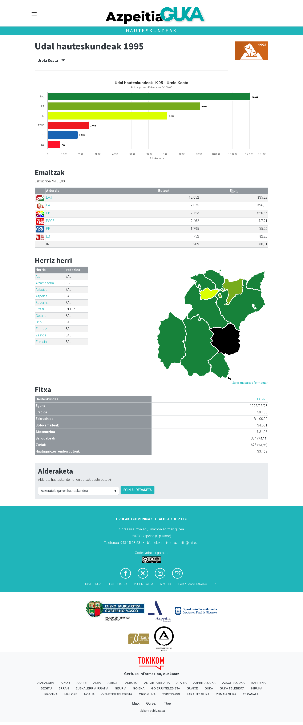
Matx (136, 703)
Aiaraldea (45, 682)
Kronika (51, 694)
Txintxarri (171, 694)
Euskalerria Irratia (92, 688)
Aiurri (81, 682)
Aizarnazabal (45, 283)
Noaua (89, 694)
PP (48, 229)
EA (48, 205)
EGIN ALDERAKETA (137, 490)
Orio (39, 322)
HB (48, 213)
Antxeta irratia (157, 682)
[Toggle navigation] (34, 14)
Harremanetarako (192, 584)
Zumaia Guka (226, 694)
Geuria (120, 688)
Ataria (181, 682)
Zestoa (41, 335)
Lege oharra (117, 584)
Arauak (165, 584)
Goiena (138, 688)
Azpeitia (41, 296)
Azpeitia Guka (204, 682)
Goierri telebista (165, 688)
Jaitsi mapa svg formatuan (250, 382)
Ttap (167, 703)
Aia (38, 277)
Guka (209, 688)
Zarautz (41, 329)
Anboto (131, 682)
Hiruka (256, 688)
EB (48, 236)
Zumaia (41, 342)
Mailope (70, 694)
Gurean (151, 703)
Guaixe (192, 688)
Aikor (65, 682)
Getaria (41, 316)
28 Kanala (251, 694)
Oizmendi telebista (116, 694)
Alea (97, 682)
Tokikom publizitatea (151, 710)
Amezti (113, 682)
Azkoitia (41, 290)
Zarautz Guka (198, 694)
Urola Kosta (51, 60)
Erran (63, 688)
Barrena (258, 682)
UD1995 (261, 399)
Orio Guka (147, 694)
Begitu (46, 688)
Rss (216, 584)
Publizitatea (143, 584)
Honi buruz (92, 584)
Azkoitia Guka (233, 682)
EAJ (49, 197)
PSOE (50, 221)
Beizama (42, 303)
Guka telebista (232, 688)
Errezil (40, 309)
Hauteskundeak (151, 30)
